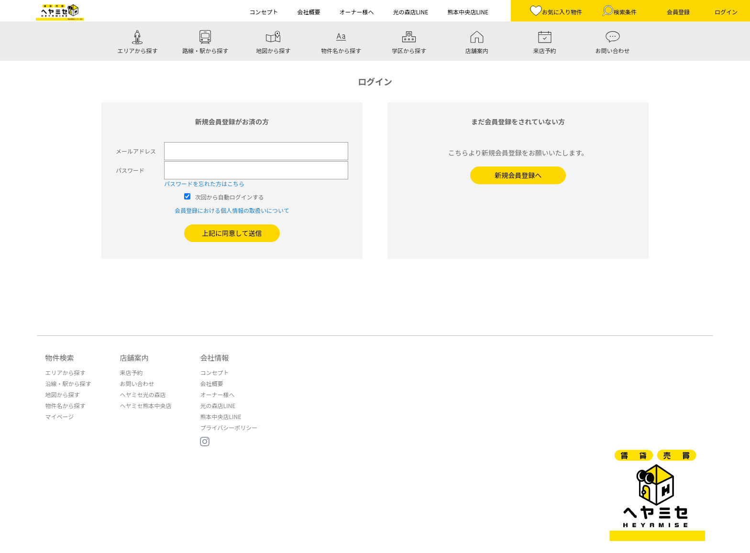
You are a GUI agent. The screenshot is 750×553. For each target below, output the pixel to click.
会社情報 (214, 358)
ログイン (726, 12)
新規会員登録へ (518, 175)
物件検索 (59, 358)
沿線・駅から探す (68, 383)
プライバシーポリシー (228, 427)
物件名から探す (65, 405)
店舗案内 (134, 358)
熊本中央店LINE (220, 416)
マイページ (59, 416)
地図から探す (62, 394)
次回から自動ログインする (229, 197)
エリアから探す (65, 372)
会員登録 (678, 12)
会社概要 (211, 383)
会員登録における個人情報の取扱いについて (232, 210)
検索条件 (619, 11)
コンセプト (214, 372)
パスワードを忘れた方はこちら (204, 183)
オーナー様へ (217, 394)
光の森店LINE (217, 405)
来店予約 (131, 372)
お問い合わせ (137, 383)
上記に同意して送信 (232, 233)
